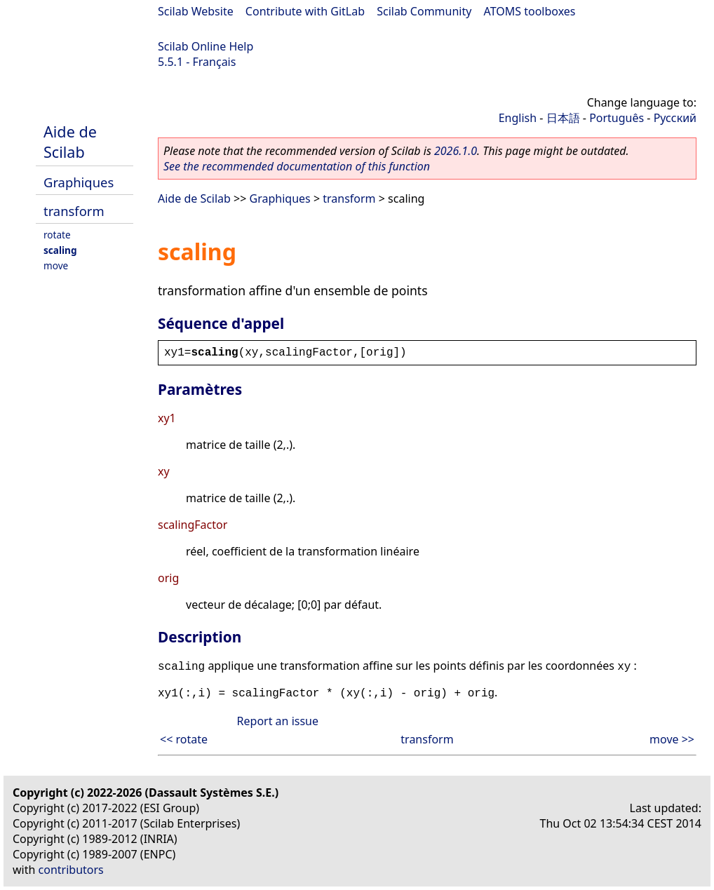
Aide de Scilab (70, 141)
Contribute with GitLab (305, 11)
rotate (57, 234)
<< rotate (184, 739)
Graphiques (78, 182)
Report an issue (277, 721)
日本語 (563, 118)
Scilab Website (196, 11)
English (518, 118)
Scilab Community (424, 11)
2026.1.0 (455, 151)
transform (74, 211)
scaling (60, 250)
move (55, 265)
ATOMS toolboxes (530, 11)
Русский (675, 118)
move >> (671, 739)
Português (616, 118)
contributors (71, 869)
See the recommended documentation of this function (296, 166)
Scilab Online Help (205, 46)
